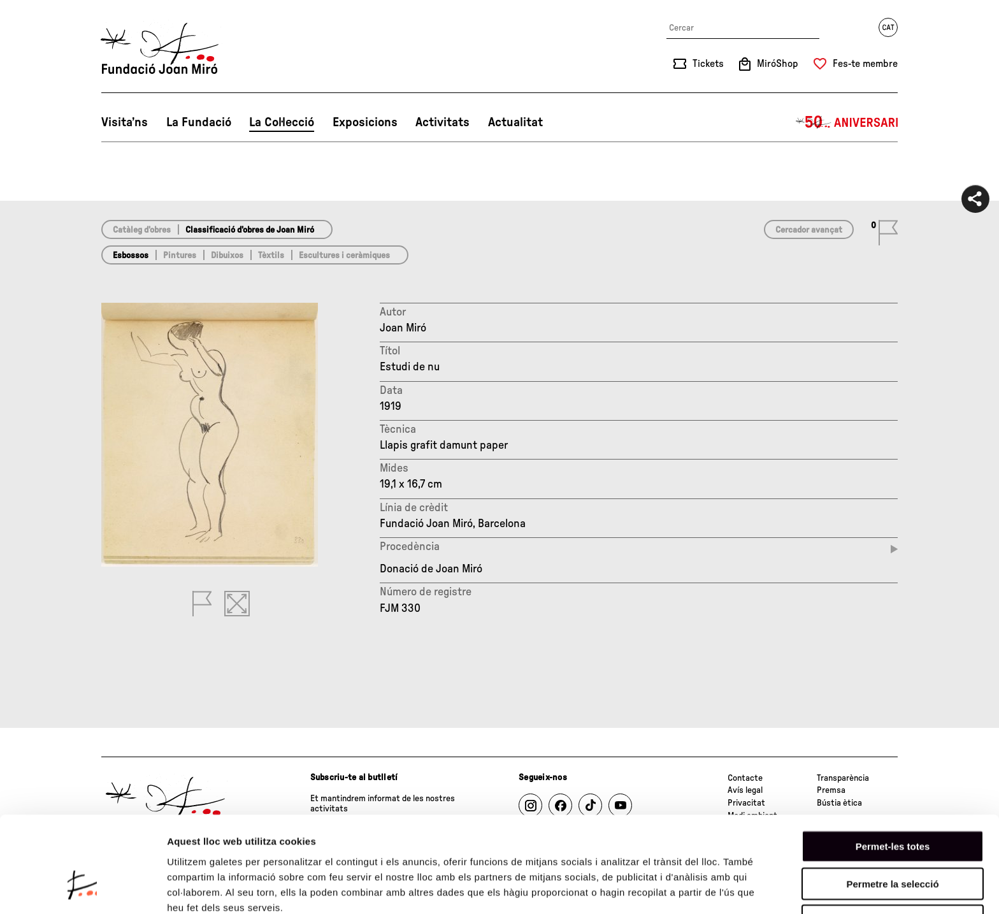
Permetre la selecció (892, 805)
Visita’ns (124, 122)
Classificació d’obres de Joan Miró (249, 230)
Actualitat (515, 122)
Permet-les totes (893, 767)
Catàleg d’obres (142, 230)
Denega (892, 842)
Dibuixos (227, 255)
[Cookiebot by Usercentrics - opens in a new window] (82, 889)
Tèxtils (271, 255)
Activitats (442, 122)
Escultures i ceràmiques (344, 255)
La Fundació (198, 122)
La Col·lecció (281, 122)
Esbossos (130, 255)
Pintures (179, 255)
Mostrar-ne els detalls (216, 888)
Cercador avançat (808, 230)
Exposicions (365, 122)
